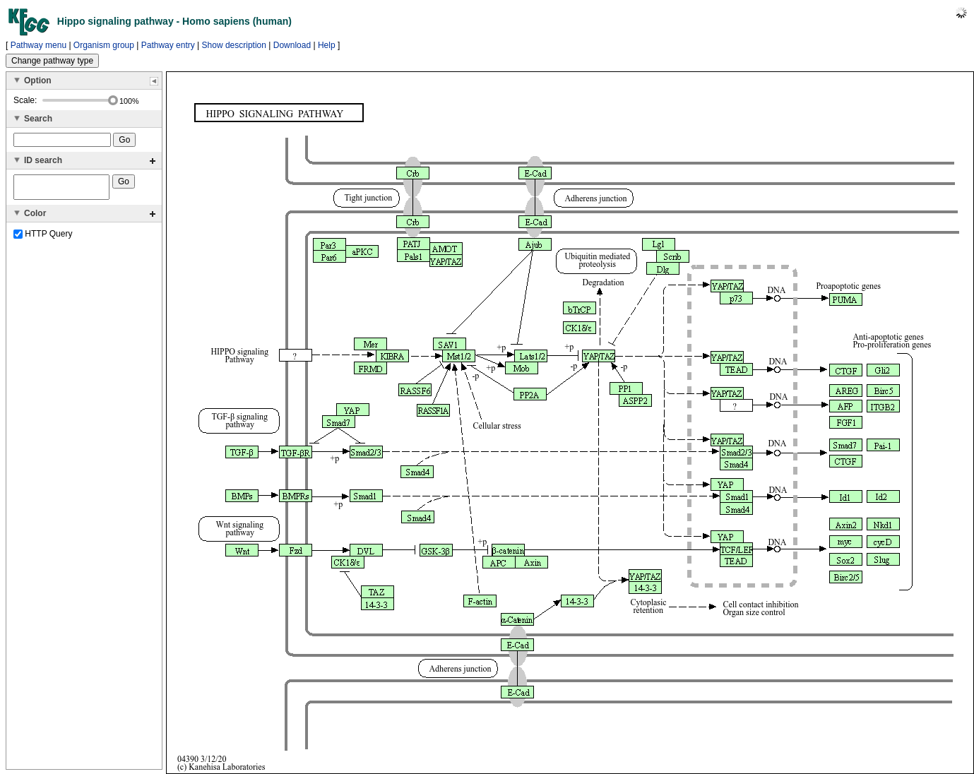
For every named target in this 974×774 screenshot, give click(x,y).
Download (292, 45)
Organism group (103, 45)
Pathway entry (168, 45)
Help (326, 45)
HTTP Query (42, 238)
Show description (234, 45)
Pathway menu (38, 45)
